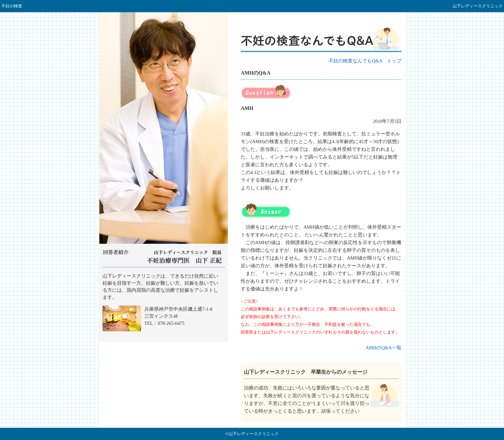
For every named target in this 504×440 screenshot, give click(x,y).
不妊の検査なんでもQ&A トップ (364, 60)
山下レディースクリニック (164, 304)
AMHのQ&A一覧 (383, 347)
